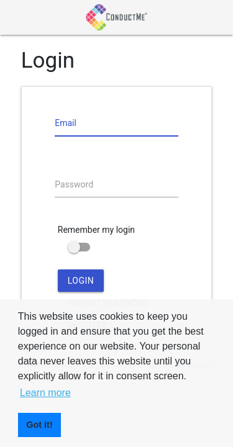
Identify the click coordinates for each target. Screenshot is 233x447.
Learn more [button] (45, 392)
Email (65, 123)
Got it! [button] (39, 425)
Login (81, 281)
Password (74, 184)
